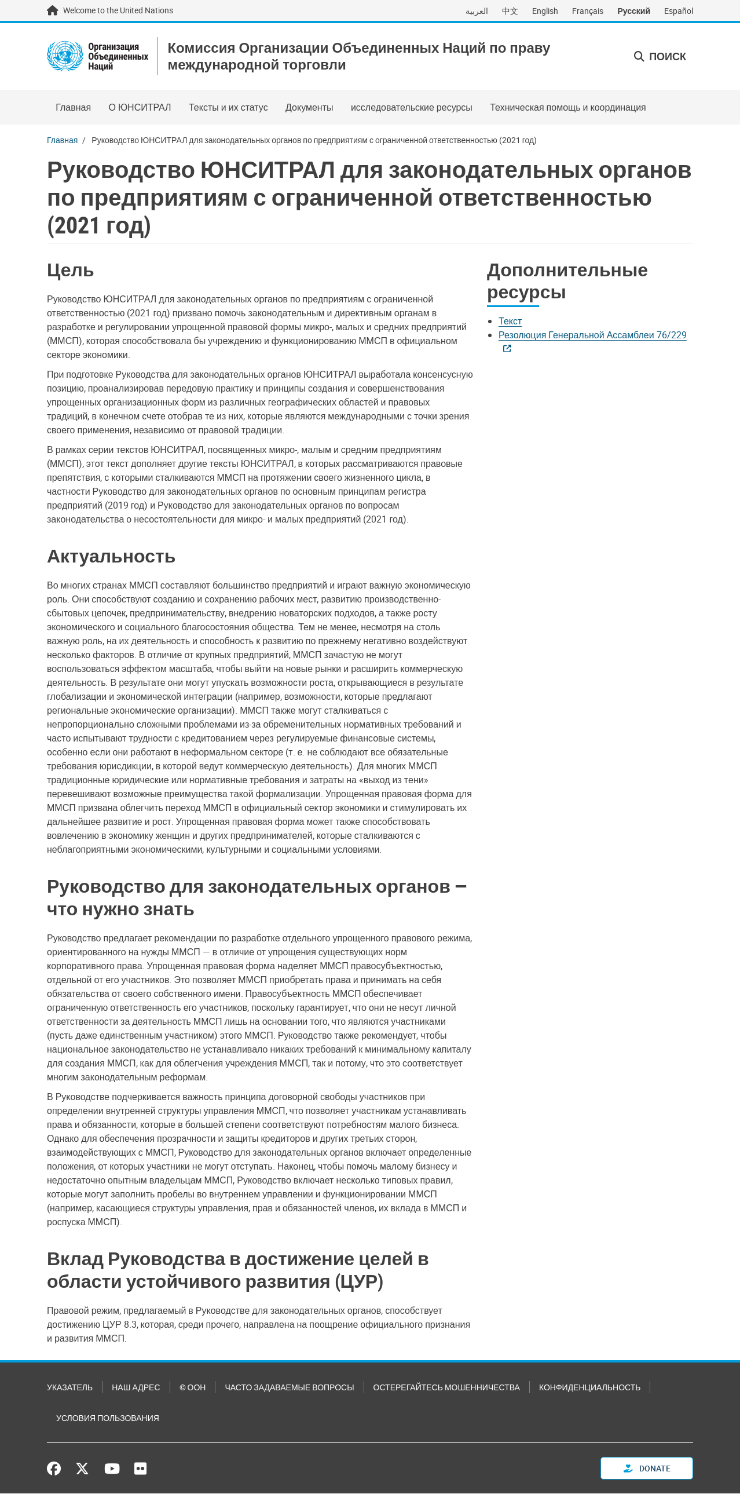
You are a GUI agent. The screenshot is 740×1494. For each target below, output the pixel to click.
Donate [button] (647, 1468)
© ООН (192, 1387)
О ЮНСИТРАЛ (139, 107)
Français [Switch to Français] (587, 10)
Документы (309, 107)
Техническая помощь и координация (568, 107)
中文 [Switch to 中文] (510, 10)
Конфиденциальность (589, 1387)
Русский (633, 10)
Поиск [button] (660, 57)
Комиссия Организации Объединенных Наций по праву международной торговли (361, 57)
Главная (73, 107)
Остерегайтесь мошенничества (446, 1387)
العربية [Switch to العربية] (477, 10)
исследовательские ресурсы (411, 107)
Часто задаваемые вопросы (289, 1387)
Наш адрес (136, 1387)
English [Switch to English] (545, 10)
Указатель (70, 1387)
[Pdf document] (518, 322)
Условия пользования (107, 1418)
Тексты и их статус (228, 107)
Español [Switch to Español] (678, 10)
